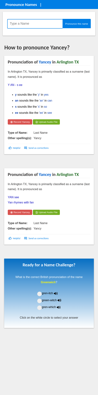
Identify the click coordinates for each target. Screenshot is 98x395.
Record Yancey (20, 122)
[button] (14, 148)
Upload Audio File (46, 122)
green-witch (54, 300)
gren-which (53, 307)
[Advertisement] (33, 162)
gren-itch (52, 293)
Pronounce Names (21, 4)
